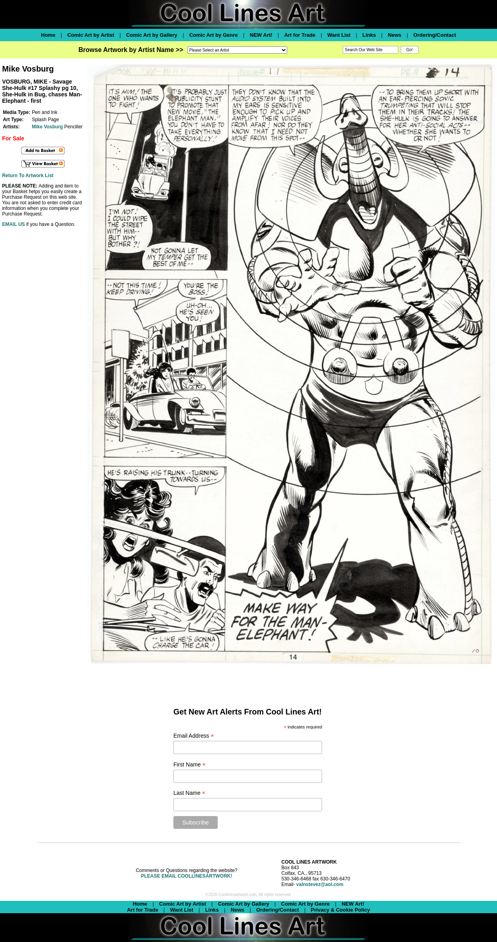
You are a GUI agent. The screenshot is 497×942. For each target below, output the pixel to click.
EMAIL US (13, 224)
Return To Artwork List (28, 175)
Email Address (193, 736)
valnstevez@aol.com (320, 884)
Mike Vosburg (47, 127)
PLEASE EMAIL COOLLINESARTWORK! (186, 876)
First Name (189, 764)
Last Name (189, 793)
